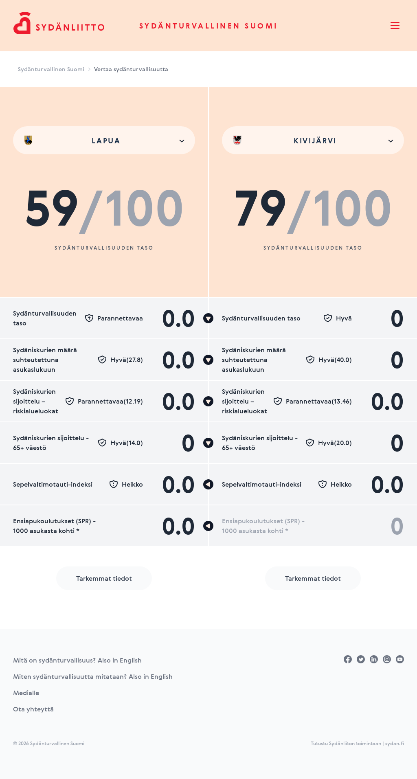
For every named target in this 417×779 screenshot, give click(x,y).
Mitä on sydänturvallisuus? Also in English (77, 660)
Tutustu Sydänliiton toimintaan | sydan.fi (357, 743)
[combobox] (104, 140)
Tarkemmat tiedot (104, 578)
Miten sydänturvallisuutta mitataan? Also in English (93, 676)
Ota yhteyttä (33, 708)
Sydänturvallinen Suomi (208, 26)
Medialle (26, 692)
